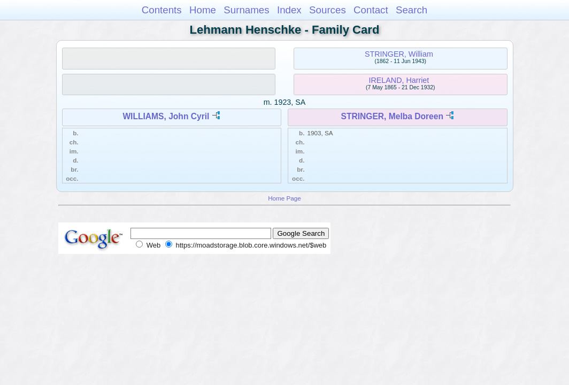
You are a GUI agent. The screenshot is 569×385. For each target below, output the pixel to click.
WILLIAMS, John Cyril (165, 116)
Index (289, 10)
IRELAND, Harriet (398, 80)
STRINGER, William (399, 54)
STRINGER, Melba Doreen (392, 116)
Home (202, 10)
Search (411, 10)
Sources (327, 10)
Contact (370, 10)
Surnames (246, 10)
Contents (162, 10)
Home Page (284, 198)
